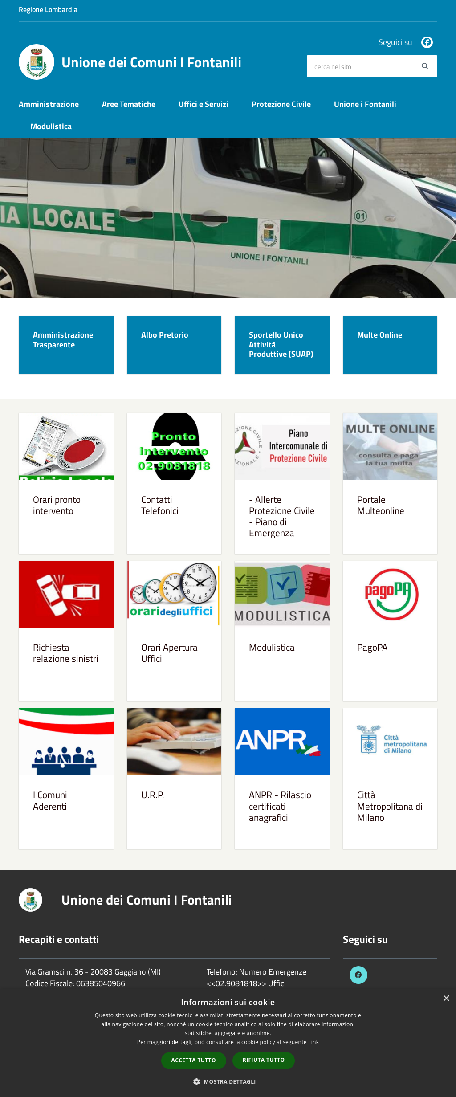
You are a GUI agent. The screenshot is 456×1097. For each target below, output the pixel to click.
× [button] (446, 998)
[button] (228, 1081)
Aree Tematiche (128, 104)
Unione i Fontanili (365, 104)
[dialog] (228, 1043)
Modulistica (51, 126)
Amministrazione (49, 104)
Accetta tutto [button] (193, 1060)
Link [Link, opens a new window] (313, 1042)
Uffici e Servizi (203, 104)
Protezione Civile (281, 104)
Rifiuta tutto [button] (264, 1060)
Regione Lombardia (48, 9)
